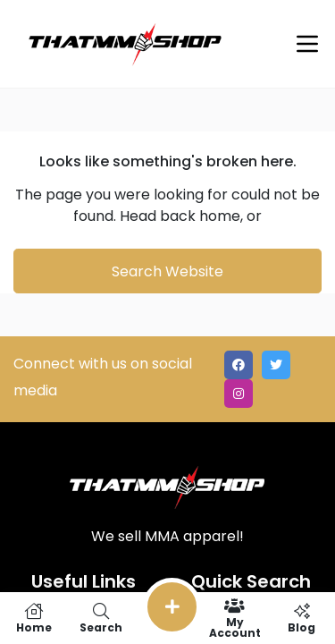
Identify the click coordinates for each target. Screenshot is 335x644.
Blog (301, 618)
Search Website (167, 271)
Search (100, 618)
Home (33, 618)
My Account (234, 618)
